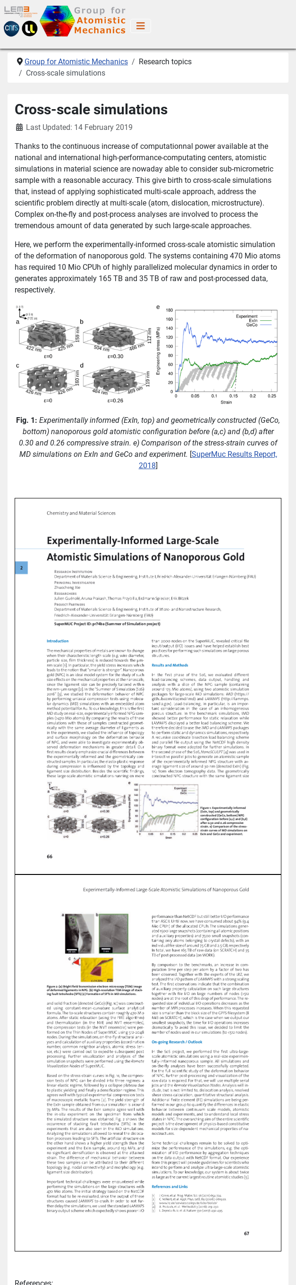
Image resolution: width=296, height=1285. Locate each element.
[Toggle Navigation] (140, 26)
